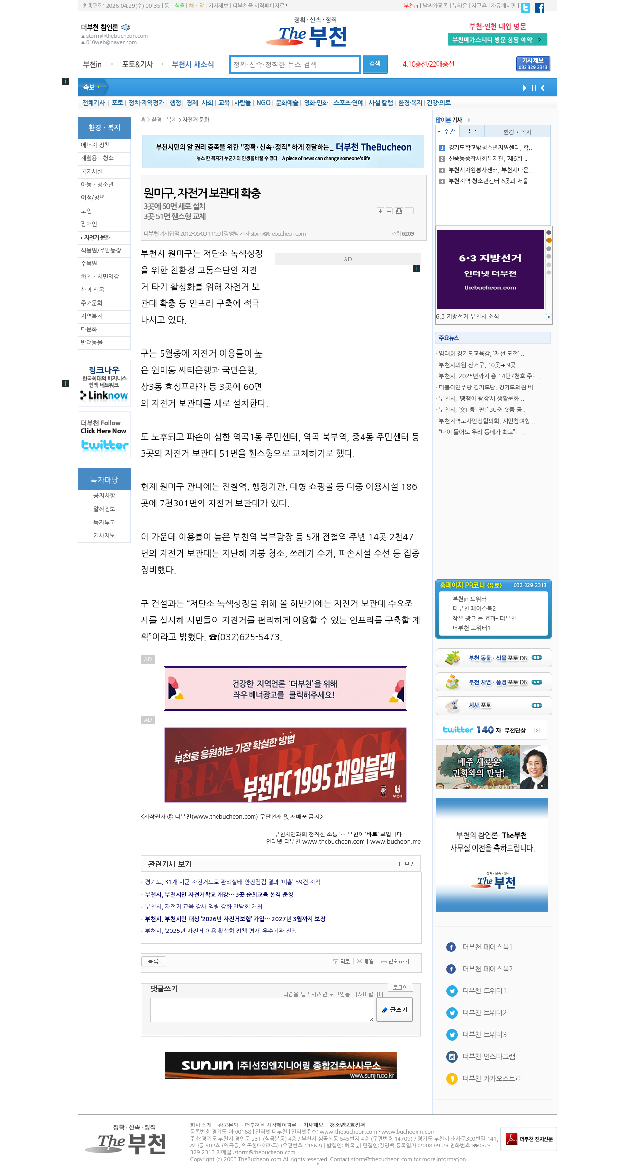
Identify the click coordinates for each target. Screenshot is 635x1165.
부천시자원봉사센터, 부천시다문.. (485, 170)
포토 (117, 103)
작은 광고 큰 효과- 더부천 (484, 618)
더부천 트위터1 (471, 628)
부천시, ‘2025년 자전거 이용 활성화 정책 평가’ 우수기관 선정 (221, 931)
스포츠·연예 (348, 103)
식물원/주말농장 (101, 250)
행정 (175, 103)
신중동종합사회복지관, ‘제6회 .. (483, 159)
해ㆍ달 (196, 6)
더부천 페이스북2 (474, 609)
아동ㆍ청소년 (97, 185)
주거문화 (92, 303)
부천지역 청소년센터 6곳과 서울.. (485, 181)
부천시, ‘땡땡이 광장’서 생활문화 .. (481, 399)
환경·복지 (410, 103)
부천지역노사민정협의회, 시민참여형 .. (487, 421)
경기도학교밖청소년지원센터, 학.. (485, 148)
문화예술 (287, 103)
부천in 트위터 (470, 599)
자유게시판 (503, 6)
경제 (192, 103)
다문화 (89, 329)
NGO (263, 103)
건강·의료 (439, 103)
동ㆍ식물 (174, 6)
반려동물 (92, 343)
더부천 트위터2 (484, 1013)
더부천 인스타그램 (488, 1056)
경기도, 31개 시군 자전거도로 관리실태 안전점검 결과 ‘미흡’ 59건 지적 (233, 882)
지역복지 (92, 316)
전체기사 (93, 103)
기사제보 (218, 6)
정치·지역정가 (146, 103)
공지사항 (104, 496)
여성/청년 (93, 198)
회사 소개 (201, 1125)
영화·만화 (315, 103)
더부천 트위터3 (484, 1034)
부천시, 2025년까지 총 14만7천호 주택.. (490, 376)
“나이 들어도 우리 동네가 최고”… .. (482, 432)
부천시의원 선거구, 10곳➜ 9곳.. (479, 365)
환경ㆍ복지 (517, 131)
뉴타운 (459, 6)
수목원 (89, 264)
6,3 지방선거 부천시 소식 (467, 317)
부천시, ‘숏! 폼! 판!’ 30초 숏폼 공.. (482, 410)
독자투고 (104, 522)
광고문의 (228, 1125)
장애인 (89, 224)
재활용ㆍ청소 (97, 158)
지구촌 (479, 6)
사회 (207, 103)
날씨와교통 (435, 6)
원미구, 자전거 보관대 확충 (202, 193)
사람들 (242, 103)
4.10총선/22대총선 (428, 64)
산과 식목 (92, 290)
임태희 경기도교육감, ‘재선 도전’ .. (481, 354)
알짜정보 (104, 509)
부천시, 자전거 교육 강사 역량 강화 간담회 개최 (203, 907)
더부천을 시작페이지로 (260, 6)
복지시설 (92, 172)
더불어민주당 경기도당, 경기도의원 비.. (488, 387)
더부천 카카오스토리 (492, 1078)
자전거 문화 (97, 238)
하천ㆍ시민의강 (100, 277)
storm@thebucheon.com (277, 234)
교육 (224, 103)
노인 (86, 211)
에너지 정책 (95, 145)
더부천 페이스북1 (487, 947)
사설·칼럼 (381, 103)
